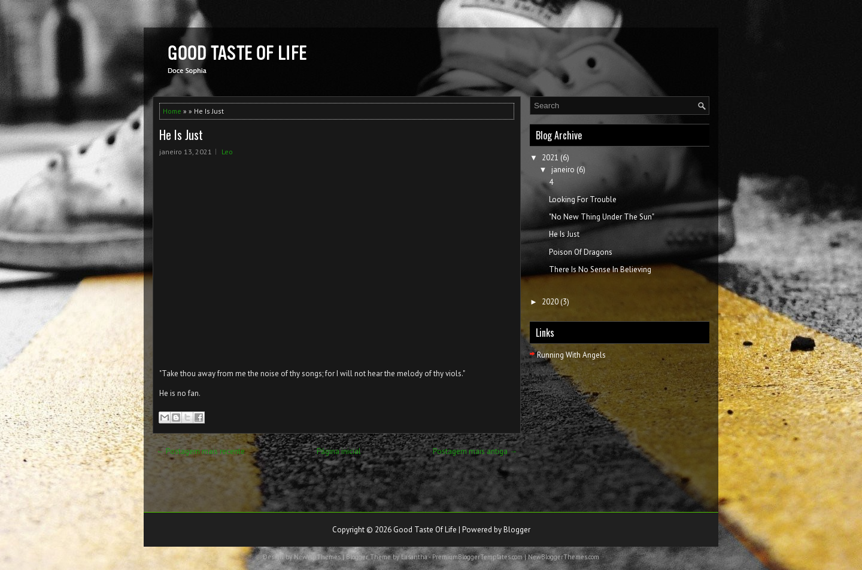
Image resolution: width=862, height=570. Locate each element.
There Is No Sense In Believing (600, 269)
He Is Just (181, 135)
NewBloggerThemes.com (563, 557)
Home (172, 110)
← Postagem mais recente (200, 451)
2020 (550, 302)
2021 (550, 158)
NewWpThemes (317, 557)
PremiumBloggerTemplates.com (477, 557)
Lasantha (414, 557)
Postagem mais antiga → (475, 451)
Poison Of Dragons (580, 252)
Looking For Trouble (583, 199)
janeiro (563, 169)
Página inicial (339, 451)
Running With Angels (571, 355)
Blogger (516, 530)
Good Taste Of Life (425, 530)
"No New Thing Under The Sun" (601, 217)
